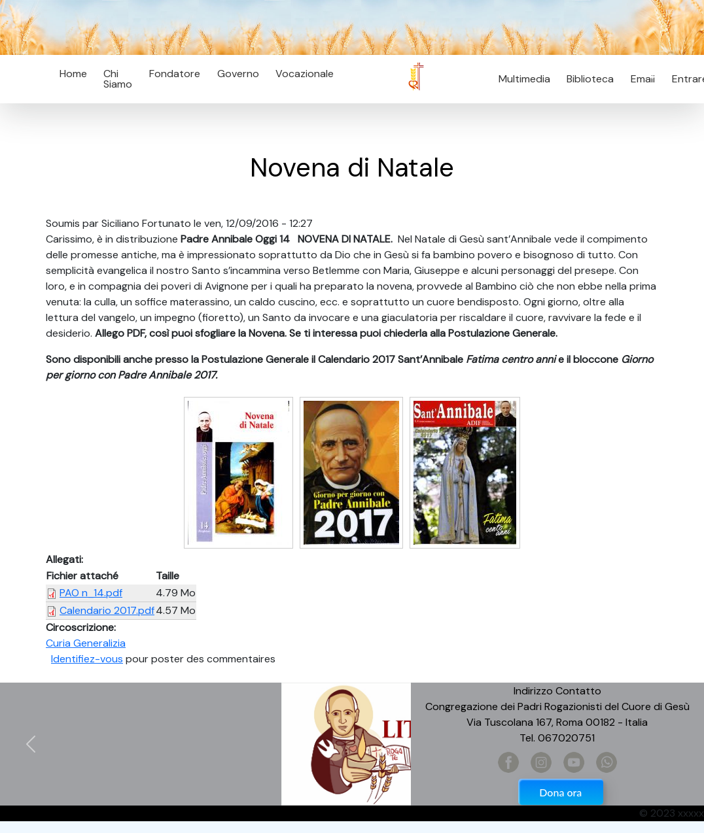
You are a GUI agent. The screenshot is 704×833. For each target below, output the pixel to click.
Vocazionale (304, 73)
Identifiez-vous (87, 659)
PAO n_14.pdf (91, 593)
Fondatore (174, 73)
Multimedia (524, 79)
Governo (238, 73)
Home (73, 73)
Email (639, 79)
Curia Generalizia (86, 643)
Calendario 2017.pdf (107, 610)
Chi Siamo (117, 79)
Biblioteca (590, 79)
